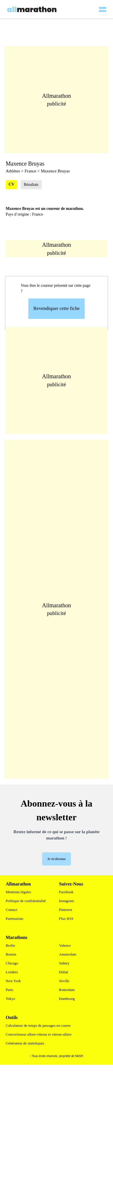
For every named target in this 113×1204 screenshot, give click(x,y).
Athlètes (13, 171)
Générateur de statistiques (25, 1043)
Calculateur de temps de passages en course (38, 1025)
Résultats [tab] (31, 184)
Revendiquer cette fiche (56, 308)
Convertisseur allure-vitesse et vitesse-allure (39, 1034)
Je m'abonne (56, 859)
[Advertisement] (59, 380)
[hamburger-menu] (102, 5)
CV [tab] (11, 184)
